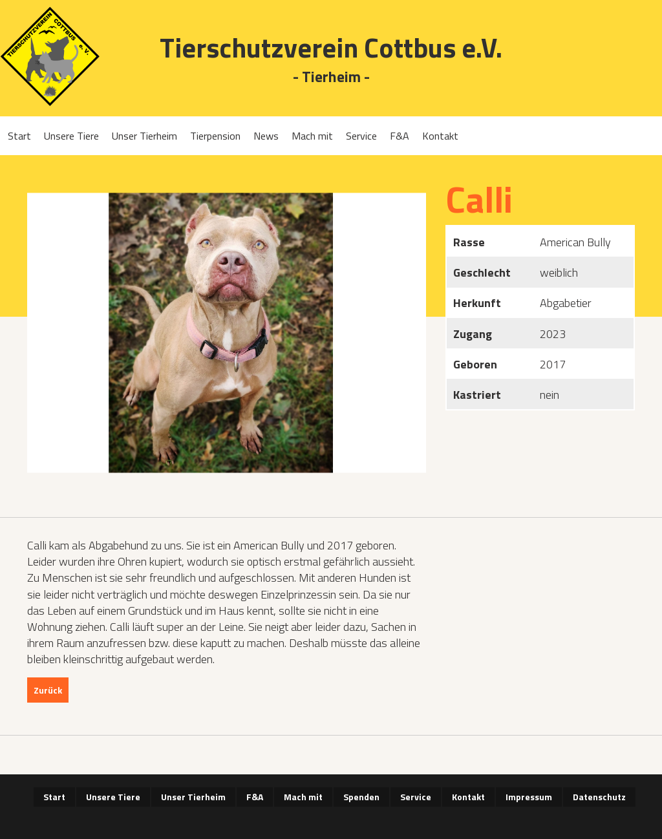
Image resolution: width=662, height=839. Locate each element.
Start (19, 135)
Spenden (361, 796)
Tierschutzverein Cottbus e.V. (331, 47)
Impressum (529, 796)
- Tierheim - (331, 77)
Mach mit (312, 135)
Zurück (48, 690)
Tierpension (215, 135)
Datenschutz (599, 796)
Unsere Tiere (71, 135)
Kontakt (440, 135)
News (266, 135)
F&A (399, 135)
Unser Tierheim (144, 135)
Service (361, 135)
